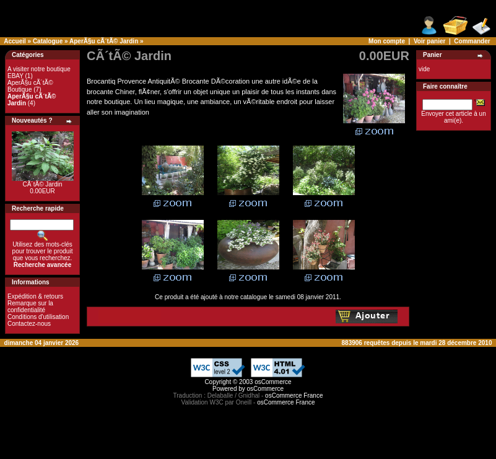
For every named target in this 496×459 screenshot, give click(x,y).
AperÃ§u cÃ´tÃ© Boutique (30, 86)
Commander (472, 41)
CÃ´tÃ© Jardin (42, 184)
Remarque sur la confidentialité (30, 306)
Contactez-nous (29, 323)
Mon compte (386, 41)
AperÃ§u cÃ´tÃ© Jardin (103, 41)
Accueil (15, 41)
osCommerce (273, 381)
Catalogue (48, 41)
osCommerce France (294, 395)
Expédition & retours (35, 296)
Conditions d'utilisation (38, 316)
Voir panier (430, 41)
